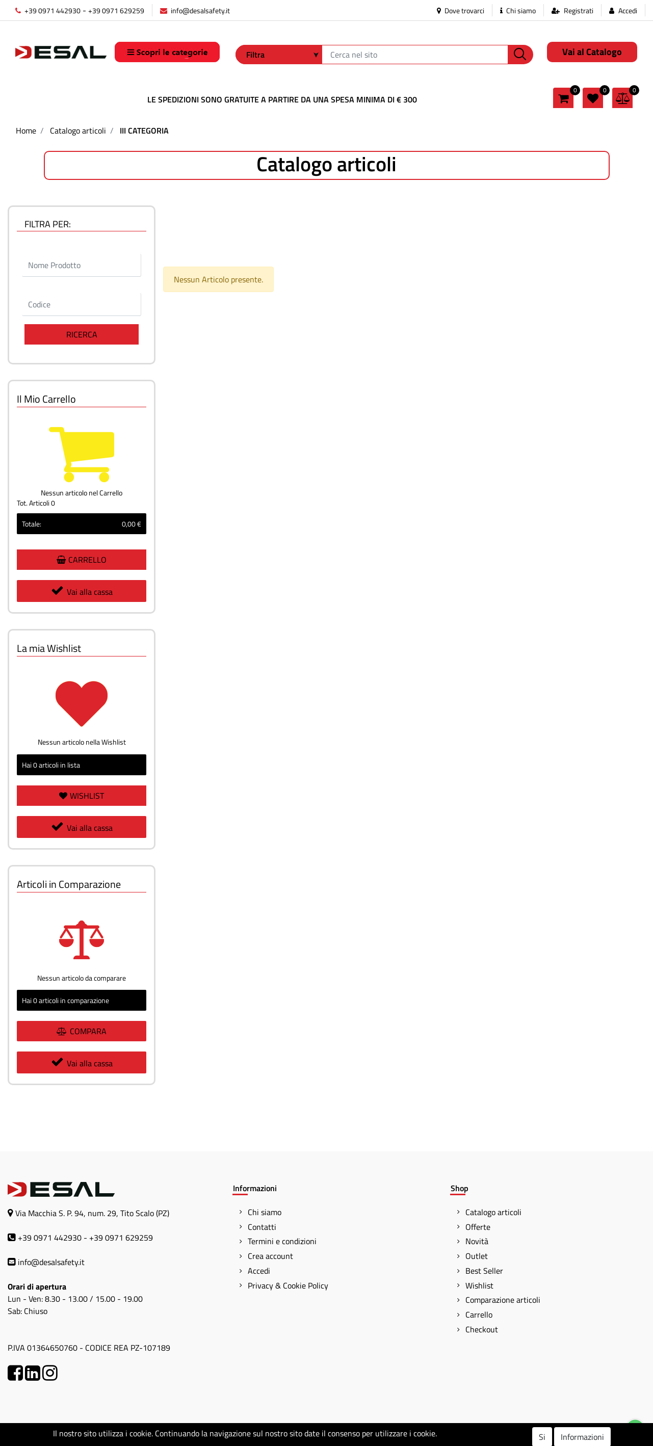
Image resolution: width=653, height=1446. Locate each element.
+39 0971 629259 (116, 10)
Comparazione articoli (502, 1300)
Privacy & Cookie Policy (288, 1285)
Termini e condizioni (282, 1241)
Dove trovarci (460, 10)
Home (26, 130)
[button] (520, 54)
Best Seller (484, 1271)
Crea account (270, 1256)
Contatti (262, 1227)
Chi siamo (518, 10)
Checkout (481, 1329)
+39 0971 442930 (48, 10)
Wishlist (479, 1285)
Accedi (627, 10)
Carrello (478, 1314)
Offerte (477, 1227)
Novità (476, 1241)
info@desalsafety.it (195, 10)
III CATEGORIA (144, 130)
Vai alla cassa (82, 591)
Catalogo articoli (78, 130)
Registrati (578, 10)
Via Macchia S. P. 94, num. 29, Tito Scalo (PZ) (92, 1213)
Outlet (476, 1256)
